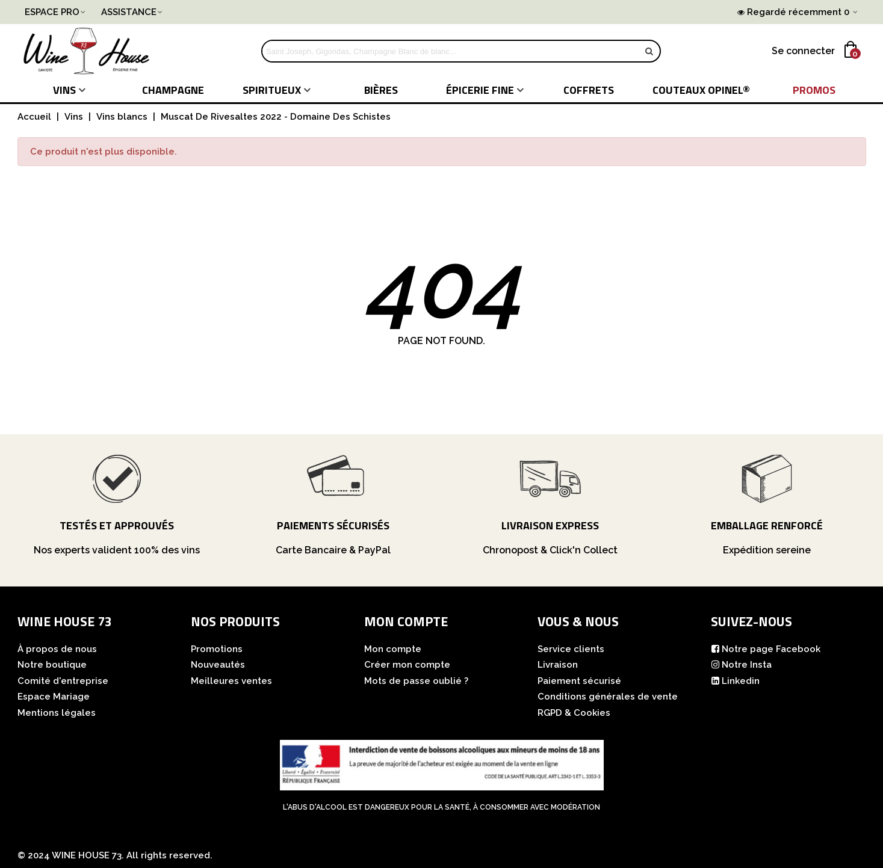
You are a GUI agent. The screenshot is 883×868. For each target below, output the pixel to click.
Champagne (173, 90)
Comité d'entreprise (62, 681)
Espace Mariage (53, 696)
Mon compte (392, 649)
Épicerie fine (480, 90)
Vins (64, 90)
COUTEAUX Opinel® (701, 90)
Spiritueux (272, 90)
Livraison (558, 664)
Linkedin (735, 681)
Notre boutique (52, 664)
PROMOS (814, 90)
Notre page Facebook (765, 649)
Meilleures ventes (231, 681)
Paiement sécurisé (579, 681)
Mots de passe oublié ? (416, 681)
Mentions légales (56, 712)
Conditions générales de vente (608, 696)
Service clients (571, 649)
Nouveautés (218, 664)
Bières (381, 90)
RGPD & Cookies (574, 712)
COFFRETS (588, 90)
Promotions (217, 649)
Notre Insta (741, 665)
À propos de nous (57, 649)
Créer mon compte (407, 664)
